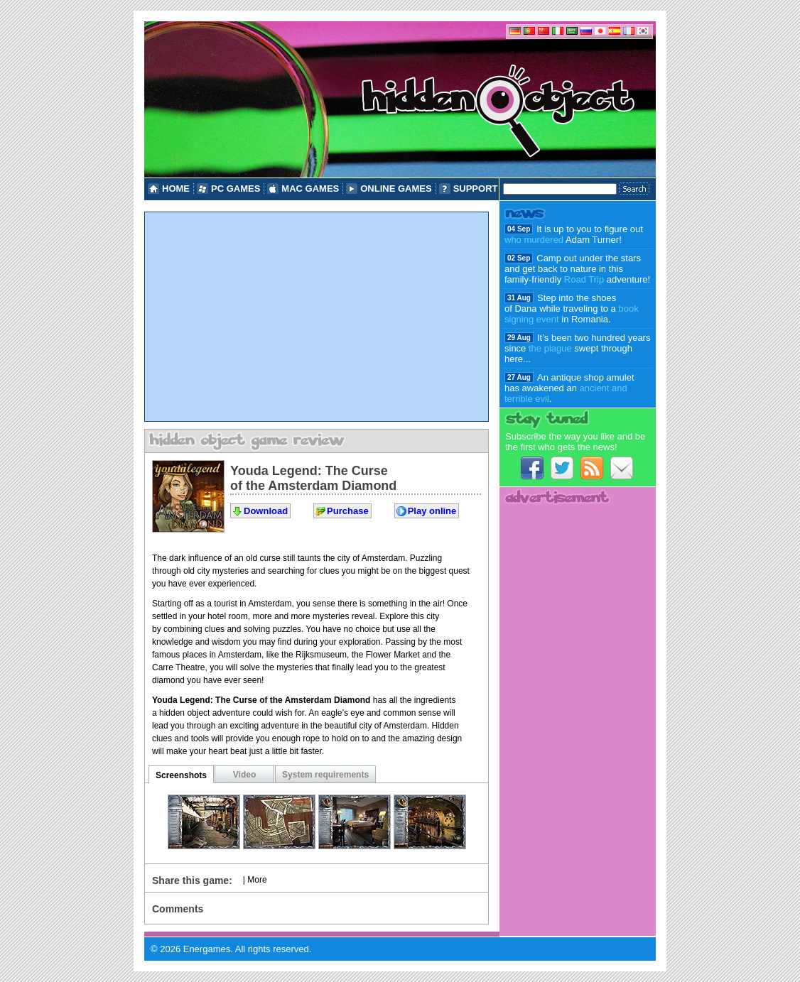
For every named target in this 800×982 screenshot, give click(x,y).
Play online (432, 511)
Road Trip (584, 279)
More (256, 880)
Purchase (348, 511)
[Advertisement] (316, 316)
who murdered (533, 239)
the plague (550, 348)
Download (266, 511)
